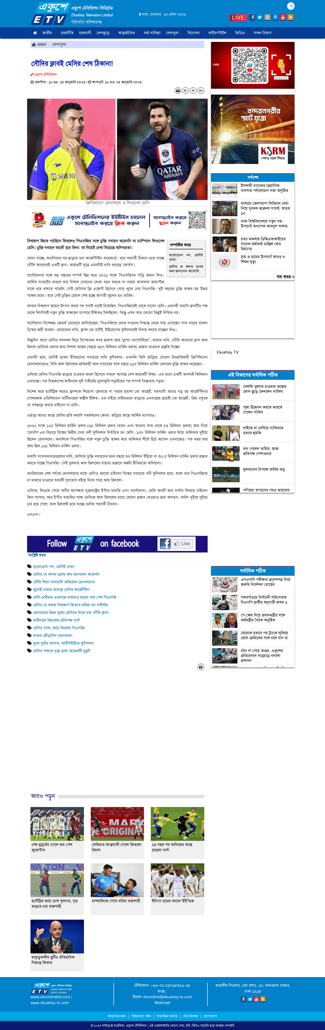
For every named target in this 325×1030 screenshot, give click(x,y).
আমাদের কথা (117, 1016)
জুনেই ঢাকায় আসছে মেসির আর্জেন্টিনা (61, 589)
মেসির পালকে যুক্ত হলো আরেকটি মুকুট (61, 651)
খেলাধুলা (59, 44)
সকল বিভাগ (264, 33)
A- (185, 91)
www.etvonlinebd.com (50, 997)
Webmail (162, 1002)
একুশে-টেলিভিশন (136, 1025)
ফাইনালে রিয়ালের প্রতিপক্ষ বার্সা (56, 620)
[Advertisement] (117, 736)
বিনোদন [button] (195, 33)
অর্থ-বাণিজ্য (152, 33)
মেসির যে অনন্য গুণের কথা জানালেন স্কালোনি (186, 268)
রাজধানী (85, 33)
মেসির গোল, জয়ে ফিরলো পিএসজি (59, 628)
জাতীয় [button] (49, 33)
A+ (201, 91)
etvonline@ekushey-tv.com (167, 997)
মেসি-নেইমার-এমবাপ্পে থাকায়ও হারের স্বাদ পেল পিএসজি (74, 597)
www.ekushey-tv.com (49, 1002)
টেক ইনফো (191, 1016)
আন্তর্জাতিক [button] (128, 33)
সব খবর (286, 277)
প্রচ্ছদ (39, 44)
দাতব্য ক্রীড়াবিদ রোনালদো (52, 635)
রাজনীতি (67, 33)
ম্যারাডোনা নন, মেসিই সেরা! (186, 257)
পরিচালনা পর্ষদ (141, 1016)
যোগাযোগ (210, 1016)
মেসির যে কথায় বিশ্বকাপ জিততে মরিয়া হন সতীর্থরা (70, 605)
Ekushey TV (228, 352)
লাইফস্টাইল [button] (219, 33)
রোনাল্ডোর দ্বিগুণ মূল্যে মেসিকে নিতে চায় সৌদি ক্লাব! (71, 612)
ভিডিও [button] (241, 33)
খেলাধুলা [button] (174, 33)
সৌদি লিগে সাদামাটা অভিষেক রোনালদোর (64, 582)
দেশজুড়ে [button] (105, 33)
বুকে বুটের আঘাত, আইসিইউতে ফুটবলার (63, 643)
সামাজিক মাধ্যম (167, 1016)
